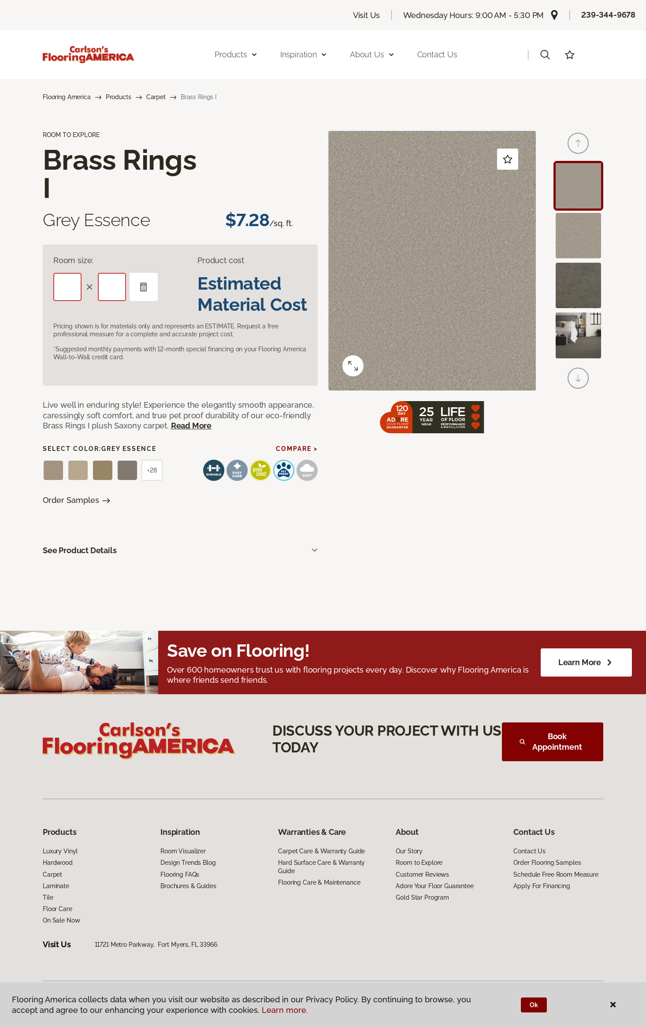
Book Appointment (551, 742)
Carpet (156, 96)
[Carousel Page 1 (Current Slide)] (578, 186)
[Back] (578, 143)
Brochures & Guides (188, 885)
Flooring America (67, 96)
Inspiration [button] (303, 54)
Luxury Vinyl (60, 851)
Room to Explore (419, 862)
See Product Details (80, 550)
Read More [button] (191, 425)
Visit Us (366, 15)
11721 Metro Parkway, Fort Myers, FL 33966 (156, 944)
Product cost (220, 260)
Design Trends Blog (187, 862)
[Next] (578, 378)
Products (118, 96)
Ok (534, 1004)
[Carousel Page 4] (578, 335)
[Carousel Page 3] (578, 285)
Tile (48, 897)
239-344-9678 (608, 14)
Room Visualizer (183, 851)
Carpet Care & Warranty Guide (321, 851)
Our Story (409, 851)
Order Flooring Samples (547, 862)
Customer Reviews (422, 874)
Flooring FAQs (179, 874)
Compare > (297, 448)
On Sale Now (61, 920)
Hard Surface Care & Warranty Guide (321, 866)
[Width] (112, 287)
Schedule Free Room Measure (555, 874)
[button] (545, 54)
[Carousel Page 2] (578, 235)
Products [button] (236, 54)
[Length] (67, 287)
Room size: (73, 260)
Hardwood (58, 862)
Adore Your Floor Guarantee (434, 885)
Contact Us (437, 54)
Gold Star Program (422, 897)
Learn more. (285, 1010)
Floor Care (57, 908)
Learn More (586, 662)
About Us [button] (372, 54)
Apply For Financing (541, 885)
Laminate (56, 885)
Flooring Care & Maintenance (319, 882)
